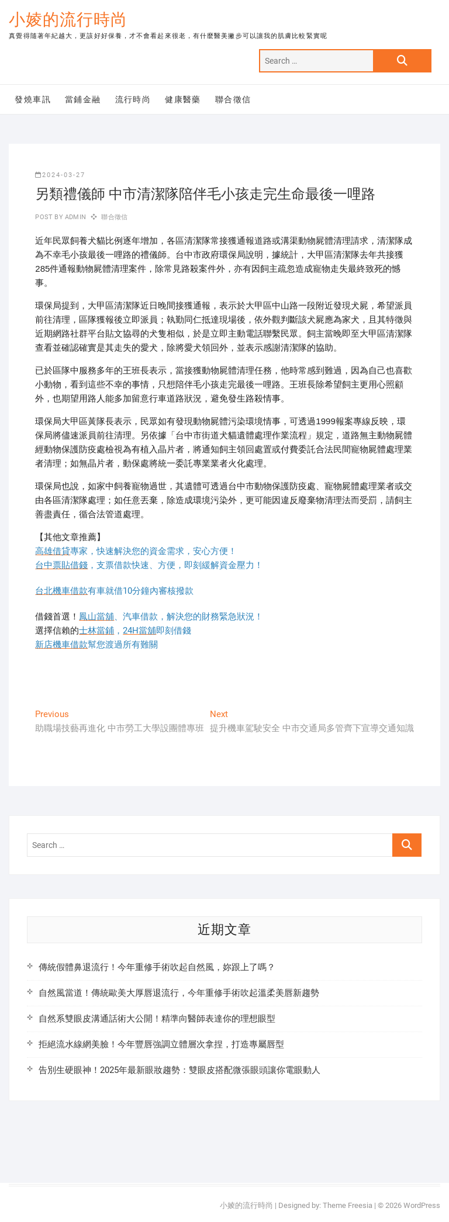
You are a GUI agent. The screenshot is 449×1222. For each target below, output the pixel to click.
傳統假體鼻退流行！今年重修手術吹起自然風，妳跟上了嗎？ (157, 967)
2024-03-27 (60, 175)
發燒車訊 (33, 99)
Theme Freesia (347, 1205)
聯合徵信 (233, 99)
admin (74, 217)
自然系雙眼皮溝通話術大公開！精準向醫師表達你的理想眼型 (157, 1018)
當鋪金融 (83, 99)
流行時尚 (133, 99)
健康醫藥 (183, 99)
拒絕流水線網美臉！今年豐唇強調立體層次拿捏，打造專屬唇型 (161, 1044)
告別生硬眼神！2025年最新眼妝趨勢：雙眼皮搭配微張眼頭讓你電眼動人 (179, 1070)
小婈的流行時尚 (68, 19)
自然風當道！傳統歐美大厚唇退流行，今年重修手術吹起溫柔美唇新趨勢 (179, 993)
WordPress (421, 1205)
